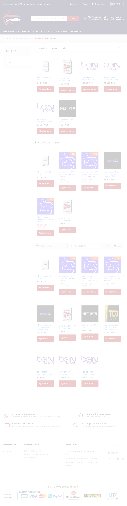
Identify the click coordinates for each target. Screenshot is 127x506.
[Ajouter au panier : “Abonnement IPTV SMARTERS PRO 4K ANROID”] (67, 188)
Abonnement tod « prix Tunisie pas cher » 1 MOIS (111, 327)
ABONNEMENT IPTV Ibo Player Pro (67, 79)
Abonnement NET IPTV (66, 120)
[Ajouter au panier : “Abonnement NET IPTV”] (67, 131)
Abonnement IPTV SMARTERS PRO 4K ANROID (67, 174)
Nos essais (100, 4)
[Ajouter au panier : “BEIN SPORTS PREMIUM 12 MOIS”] (45, 131)
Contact (74, 4)
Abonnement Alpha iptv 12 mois (81, 458)
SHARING (26, 31)
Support (86, 4)
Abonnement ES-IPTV (44, 78)
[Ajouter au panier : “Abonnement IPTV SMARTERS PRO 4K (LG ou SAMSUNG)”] (89, 188)
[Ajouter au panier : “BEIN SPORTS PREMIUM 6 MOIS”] (89, 89)
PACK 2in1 (48, 31)
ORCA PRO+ (37, 31)
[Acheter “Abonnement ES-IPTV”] (45, 89)
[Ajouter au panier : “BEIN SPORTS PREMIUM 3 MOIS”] (112, 89)
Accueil (7, 38)
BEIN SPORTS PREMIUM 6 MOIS (88, 78)
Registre (120, 19)
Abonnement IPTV (23, 38)
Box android (61, 31)
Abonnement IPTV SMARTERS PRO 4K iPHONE (45, 219)
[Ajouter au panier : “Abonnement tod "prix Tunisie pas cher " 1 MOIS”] (112, 339)
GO (73, 18)
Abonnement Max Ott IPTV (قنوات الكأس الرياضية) (111, 174)
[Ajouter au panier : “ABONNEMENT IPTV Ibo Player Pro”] (67, 90)
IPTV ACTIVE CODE (11, 31)
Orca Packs (75, 31)
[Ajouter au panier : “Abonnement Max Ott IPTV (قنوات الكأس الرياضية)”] (112, 186)
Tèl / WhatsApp (94, 17)
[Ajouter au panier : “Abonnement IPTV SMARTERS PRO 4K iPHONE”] (45, 233)
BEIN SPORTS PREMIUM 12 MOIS (44, 120)
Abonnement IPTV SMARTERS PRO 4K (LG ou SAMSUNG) (89, 174)
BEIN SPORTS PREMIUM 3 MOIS (111, 78)
